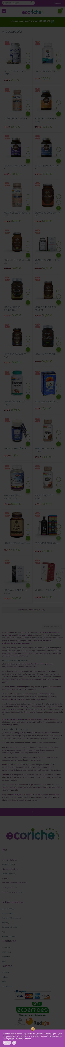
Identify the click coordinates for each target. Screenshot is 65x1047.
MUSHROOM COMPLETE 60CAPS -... (15, 403)
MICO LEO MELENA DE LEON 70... (17, 261)
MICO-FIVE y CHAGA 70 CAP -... (15, 356)
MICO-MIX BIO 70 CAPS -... (47, 354)
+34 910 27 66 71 (8, 864)
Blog (3, 932)
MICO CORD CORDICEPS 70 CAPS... (48, 214)
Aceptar (7, 1043)
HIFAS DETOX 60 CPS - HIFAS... (45, 120)
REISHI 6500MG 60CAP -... (46, 401)
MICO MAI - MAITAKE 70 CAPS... (15, 591)
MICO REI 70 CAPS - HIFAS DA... (47, 261)
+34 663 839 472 (8, 874)
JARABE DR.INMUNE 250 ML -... (47, 544)
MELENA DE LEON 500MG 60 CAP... (17, 214)
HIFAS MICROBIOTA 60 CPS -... (16, 167)
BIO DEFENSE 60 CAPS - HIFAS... (15, 73)
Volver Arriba (52, 626)
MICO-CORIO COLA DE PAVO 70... (45, 308)
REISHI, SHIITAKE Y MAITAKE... (17, 542)
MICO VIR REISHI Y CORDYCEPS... (12, 308)
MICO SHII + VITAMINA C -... (47, 590)
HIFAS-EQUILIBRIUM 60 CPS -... (47, 167)
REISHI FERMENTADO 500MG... (44, 497)
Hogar (4, 961)
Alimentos (6, 957)
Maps (21, 892)
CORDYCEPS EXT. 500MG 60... (15, 120)
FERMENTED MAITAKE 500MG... (44, 450)
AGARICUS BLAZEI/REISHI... (15, 448)
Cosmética (6, 952)
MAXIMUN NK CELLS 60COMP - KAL (13, 497)
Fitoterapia (6, 947)
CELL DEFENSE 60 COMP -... (47, 71)
